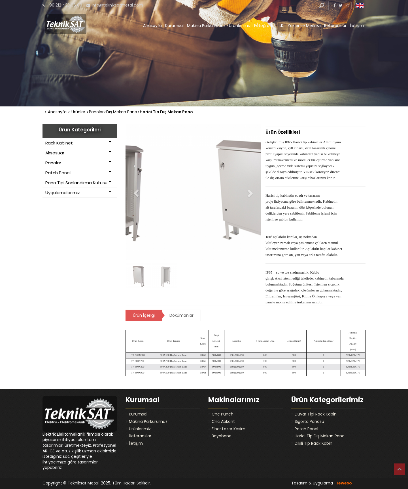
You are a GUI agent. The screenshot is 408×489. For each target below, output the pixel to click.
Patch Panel (78, 172)
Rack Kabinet (78, 143)
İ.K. (281, 25)
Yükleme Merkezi (304, 25)
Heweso (343, 483)
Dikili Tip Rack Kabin (313, 443)
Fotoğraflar (265, 25)
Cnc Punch (222, 414)
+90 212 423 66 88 (64, 5)
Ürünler (76, 112)
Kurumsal (174, 25)
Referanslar (335, 25)
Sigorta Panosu (309, 421)
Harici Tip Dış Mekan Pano (320, 436)
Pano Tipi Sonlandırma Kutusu (78, 182)
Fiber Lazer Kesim (228, 429)
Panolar (78, 162)
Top (399, 469)
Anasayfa (152, 25)
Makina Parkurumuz (206, 25)
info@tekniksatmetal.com (117, 5)
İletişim (357, 25)
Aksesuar (78, 153)
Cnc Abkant (223, 421)
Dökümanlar (181, 315)
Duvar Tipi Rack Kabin (316, 414)
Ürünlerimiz (240, 25)
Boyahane (221, 436)
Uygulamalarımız (78, 192)
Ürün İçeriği (144, 315)
